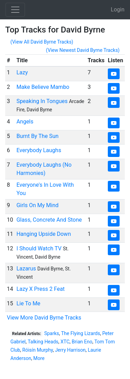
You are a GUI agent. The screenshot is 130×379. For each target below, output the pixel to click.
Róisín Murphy (37, 350)
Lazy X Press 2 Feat (40, 289)
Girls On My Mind (37, 205)
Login (117, 9)
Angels (24, 121)
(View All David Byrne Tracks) (41, 42)
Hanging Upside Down (43, 234)
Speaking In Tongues (42, 101)
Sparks (51, 333)
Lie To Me (28, 303)
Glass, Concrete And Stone (49, 219)
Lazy (22, 72)
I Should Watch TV (38, 248)
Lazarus (26, 268)
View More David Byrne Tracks (44, 317)
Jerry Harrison (70, 350)
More (38, 358)
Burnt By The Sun (37, 136)
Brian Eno (82, 341)
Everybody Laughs (38, 150)
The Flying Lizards (80, 333)
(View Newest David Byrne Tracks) (83, 50)
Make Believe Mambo (42, 87)
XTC (65, 341)
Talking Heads (43, 341)
